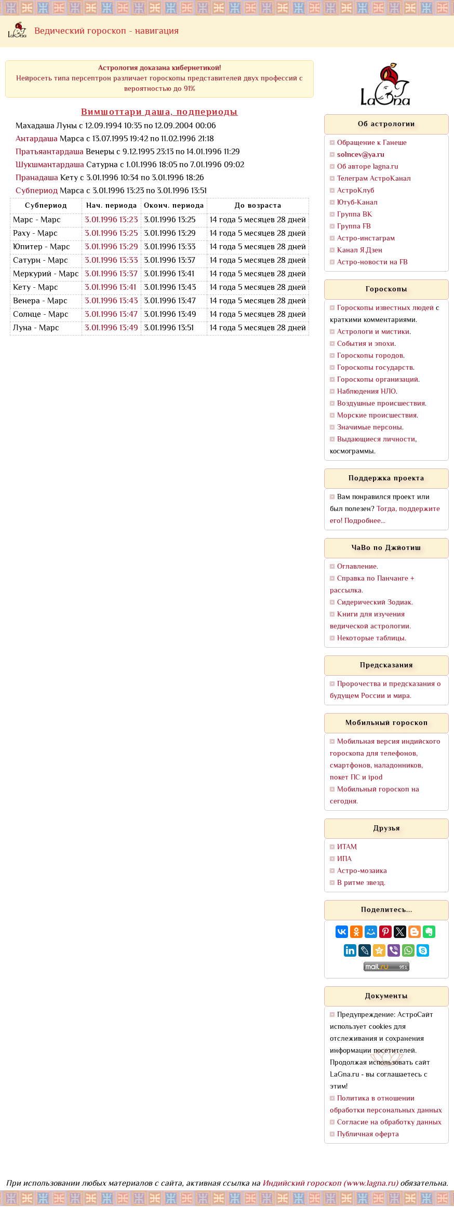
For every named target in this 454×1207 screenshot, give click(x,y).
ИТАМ (347, 847)
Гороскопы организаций (377, 380)
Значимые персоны (369, 428)
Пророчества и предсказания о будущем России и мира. (385, 690)
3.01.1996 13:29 (111, 247)
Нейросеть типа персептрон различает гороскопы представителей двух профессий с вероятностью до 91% (159, 78)
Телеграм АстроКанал (374, 179)
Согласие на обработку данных (389, 1123)
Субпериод (37, 191)
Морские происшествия (377, 416)
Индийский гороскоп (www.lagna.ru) (330, 1183)
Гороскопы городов (370, 356)
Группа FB (354, 227)
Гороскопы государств (375, 368)
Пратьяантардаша (50, 152)
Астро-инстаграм (366, 239)
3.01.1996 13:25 (111, 233)
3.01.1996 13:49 (111, 328)
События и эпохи (365, 344)
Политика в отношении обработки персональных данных (386, 1105)
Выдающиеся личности (376, 440)
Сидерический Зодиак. (375, 603)
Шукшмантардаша (50, 165)
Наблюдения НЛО (366, 392)
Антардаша (37, 139)
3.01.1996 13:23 (111, 220)
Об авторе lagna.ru (367, 167)
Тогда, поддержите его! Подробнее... (385, 515)
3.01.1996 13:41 (110, 287)
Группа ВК (354, 215)
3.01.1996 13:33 (111, 260)
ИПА (344, 859)
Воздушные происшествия (381, 404)
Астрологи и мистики (373, 332)
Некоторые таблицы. (371, 639)
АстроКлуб (355, 191)
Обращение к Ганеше (372, 143)
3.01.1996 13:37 (111, 274)
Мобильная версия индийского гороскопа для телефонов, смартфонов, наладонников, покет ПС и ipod (385, 760)
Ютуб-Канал (357, 203)
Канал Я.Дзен (359, 251)
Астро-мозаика (362, 871)
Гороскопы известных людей (385, 308)
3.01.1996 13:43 (111, 301)
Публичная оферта (368, 1135)
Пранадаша (37, 178)
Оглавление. (357, 567)
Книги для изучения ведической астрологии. (370, 621)
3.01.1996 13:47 (111, 315)
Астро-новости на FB (372, 263)
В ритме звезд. (361, 883)
